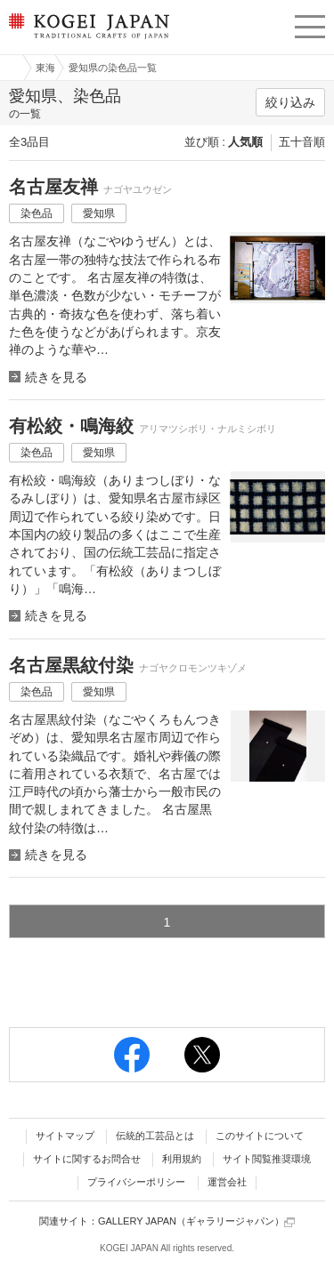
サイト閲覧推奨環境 (267, 1158)
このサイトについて (260, 1135)
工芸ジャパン (10, 67)
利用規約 (181, 1158)
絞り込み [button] (290, 102)
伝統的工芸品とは (155, 1135)
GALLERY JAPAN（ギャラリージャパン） (196, 1221)
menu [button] (310, 24)
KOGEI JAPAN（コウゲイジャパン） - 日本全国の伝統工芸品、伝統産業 (87, 40)
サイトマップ (65, 1135)
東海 (45, 67)
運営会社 (227, 1182)
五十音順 (302, 142)
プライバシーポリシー (136, 1182)
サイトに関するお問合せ (87, 1158)
